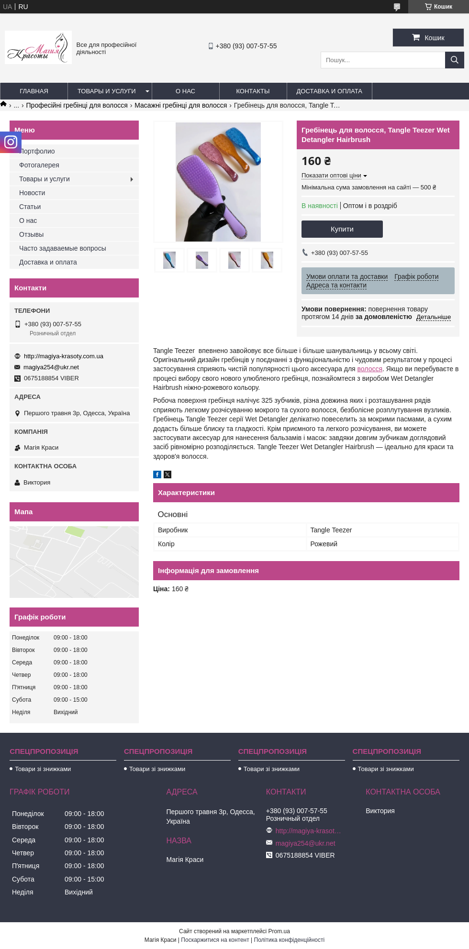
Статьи (30, 206)
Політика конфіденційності (289, 940)
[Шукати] (454, 60)
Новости (32, 193)
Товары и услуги (107, 91)
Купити (342, 229)
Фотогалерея (39, 165)
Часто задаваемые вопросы (62, 248)
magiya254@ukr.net (51, 367)
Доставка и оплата (329, 91)
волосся (369, 369)
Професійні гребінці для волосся (77, 105)
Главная (34, 91)
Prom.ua (279, 931)
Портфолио (37, 151)
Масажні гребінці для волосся (180, 105)
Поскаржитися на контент (215, 940)
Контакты (252, 91)
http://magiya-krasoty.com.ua (63, 356)
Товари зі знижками (43, 768)
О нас (185, 91)
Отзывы (31, 234)
